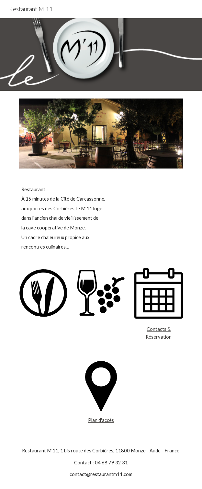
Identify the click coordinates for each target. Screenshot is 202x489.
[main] (101, 218)
